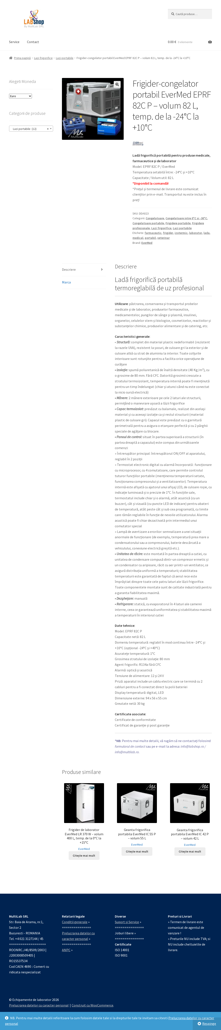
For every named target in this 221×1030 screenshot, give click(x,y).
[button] (117, 84)
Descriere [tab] (69, 269)
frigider (168, 233)
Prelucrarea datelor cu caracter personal (39, 1005)
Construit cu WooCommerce (92, 1005)
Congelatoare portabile (148, 223)
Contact (33, 42)
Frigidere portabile (178, 223)
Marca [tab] (66, 282)
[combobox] (31, 129)
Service (14, 42)
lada (207, 233)
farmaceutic (153, 233)
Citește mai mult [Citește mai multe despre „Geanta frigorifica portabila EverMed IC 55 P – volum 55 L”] (137, 851)
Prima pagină (22, 58)
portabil (150, 238)
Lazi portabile (64, 58)
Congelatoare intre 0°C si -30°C (186, 218)
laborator (195, 233)
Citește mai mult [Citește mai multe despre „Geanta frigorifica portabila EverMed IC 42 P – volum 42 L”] (190, 851)
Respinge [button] (209, 1023)
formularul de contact (130, 746)
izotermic (181, 233)
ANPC (66, 950)
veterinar (163, 238)
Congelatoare (155, 218)
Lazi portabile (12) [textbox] (30, 129)
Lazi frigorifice (43, 58)
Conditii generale (74, 922)
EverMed (146, 243)
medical (138, 238)
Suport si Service (127, 922)
